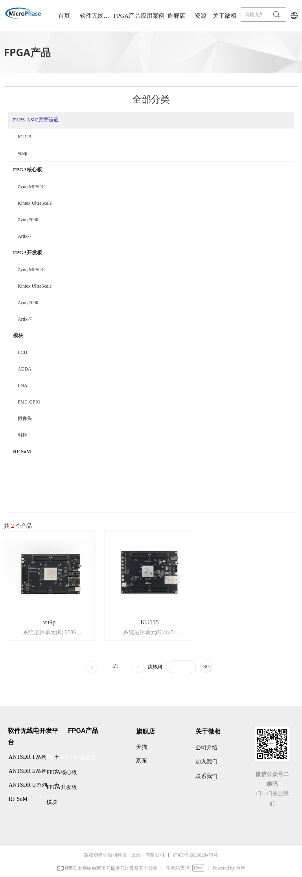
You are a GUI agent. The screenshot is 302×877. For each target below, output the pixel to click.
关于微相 (224, 16)
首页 (64, 16)
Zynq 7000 (28, 219)
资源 (200, 16)
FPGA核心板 (27, 169)
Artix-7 (24, 236)
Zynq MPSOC (31, 186)
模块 (18, 335)
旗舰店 (176, 16)
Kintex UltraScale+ (36, 203)
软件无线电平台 (95, 16)
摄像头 (25, 418)
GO (206, 667)
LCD (22, 352)
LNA (23, 385)
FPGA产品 (127, 16)
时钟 (22, 435)
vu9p (22, 153)
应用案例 (152, 16)
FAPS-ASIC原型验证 (36, 120)
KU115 (24, 136)
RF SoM (22, 451)
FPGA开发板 (27, 252)
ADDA (24, 369)
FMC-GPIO (29, 402)
